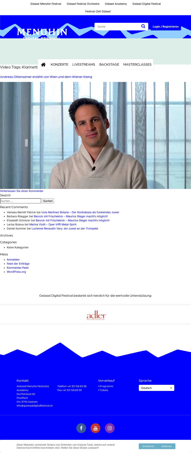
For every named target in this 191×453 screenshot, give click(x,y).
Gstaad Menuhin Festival (45, 3)
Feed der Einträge (18, 263)
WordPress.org (16, 271)
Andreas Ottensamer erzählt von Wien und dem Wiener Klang (46, 76)
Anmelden (13, 259)
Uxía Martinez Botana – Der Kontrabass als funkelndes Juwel (80, 212)
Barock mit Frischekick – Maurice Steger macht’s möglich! (71, 216)
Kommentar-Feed (17, 267)
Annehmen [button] (148, 445)
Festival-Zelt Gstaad (98, 11)
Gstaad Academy (116, 3)
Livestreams (83, 64)
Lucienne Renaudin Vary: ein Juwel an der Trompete (65, 228)
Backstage (109, 64)
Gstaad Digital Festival (146, 3)
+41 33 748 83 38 (77, 386)
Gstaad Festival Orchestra (83, 3)
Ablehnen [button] (166, 445)
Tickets (103, 390)
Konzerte (59, 64)
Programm (106, 386)
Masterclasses (137, 64)
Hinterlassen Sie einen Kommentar (21, 191)
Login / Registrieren (166, 26)
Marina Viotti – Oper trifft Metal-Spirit (52, 224)
